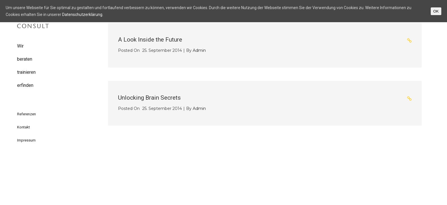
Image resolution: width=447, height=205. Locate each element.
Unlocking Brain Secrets (149, 97)
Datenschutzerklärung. (82, 14)
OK (436, 11)
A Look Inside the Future (150, 39)
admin (199, 50)
